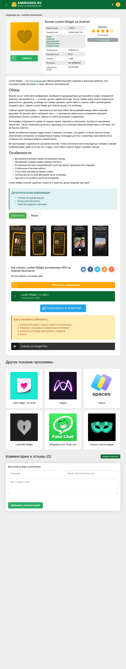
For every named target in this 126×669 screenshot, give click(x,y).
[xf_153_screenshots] (17, 241)
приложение (36, 81)
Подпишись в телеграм (61, 308)
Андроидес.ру (13, 15)
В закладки (102, 40)
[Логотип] (58, 4)
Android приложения (32, 15)
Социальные (52, 46)
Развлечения (52, 43)
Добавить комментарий (25, 505)
